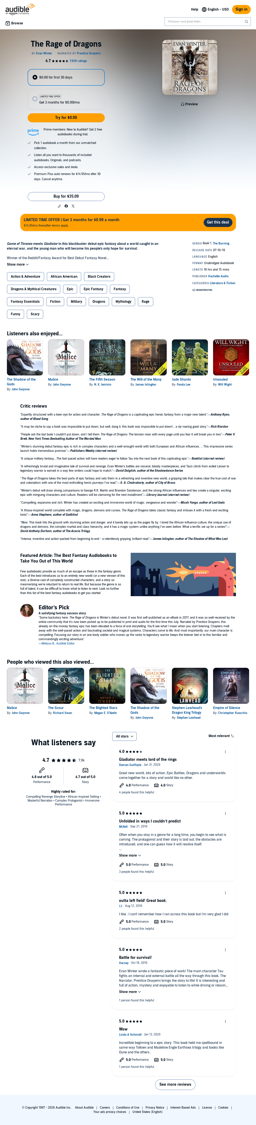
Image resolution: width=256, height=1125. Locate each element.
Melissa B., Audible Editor (58, 643)
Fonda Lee (183, 384)
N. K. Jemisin (102, 384)
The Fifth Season (102, 379)
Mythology (123, 301)
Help (194, 9)
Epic (70, 289)
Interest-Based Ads (183, 1107)
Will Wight (225, 384)
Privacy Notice (155, 1107)
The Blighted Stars (103, 708)
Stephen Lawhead (189, 718)
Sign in (241, 9)
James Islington (145, 384)
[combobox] (208, 21)
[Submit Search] (247, 21)
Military (76, 301)
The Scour (56, 708)
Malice (53, 379)
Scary (35, 314)
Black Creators (99, 276)
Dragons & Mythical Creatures (34, 289)
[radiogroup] (66, 89)
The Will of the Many (146, 379)
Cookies (223, 1107)
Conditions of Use (127, 1107)
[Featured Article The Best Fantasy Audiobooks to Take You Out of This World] (183, 575)
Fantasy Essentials (25, 301)
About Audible (84, 1107)
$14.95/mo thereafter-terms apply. (71, 222)
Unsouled (220, 379)
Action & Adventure (25, 276)
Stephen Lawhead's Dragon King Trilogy (187, 710)
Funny (15, 314)
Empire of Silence (226, 708)
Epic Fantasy (93, 289)
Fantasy (120, 289)
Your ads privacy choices (109, 1112)
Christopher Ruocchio (232, 713)
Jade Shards (181, 379)
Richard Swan (62, 713)
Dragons (99, 301)
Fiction (55, 301)
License (207, 1107)
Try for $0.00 (66, 117)
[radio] (66, 77)
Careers (105, 1107)
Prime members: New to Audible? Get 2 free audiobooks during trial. (73, 132)
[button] (59, 206)
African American (64, 276)
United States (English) (147, 1112)
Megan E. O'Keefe (105, 713)
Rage (145, 301)
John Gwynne (21, 389)
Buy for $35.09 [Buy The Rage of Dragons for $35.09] (66, 196)
